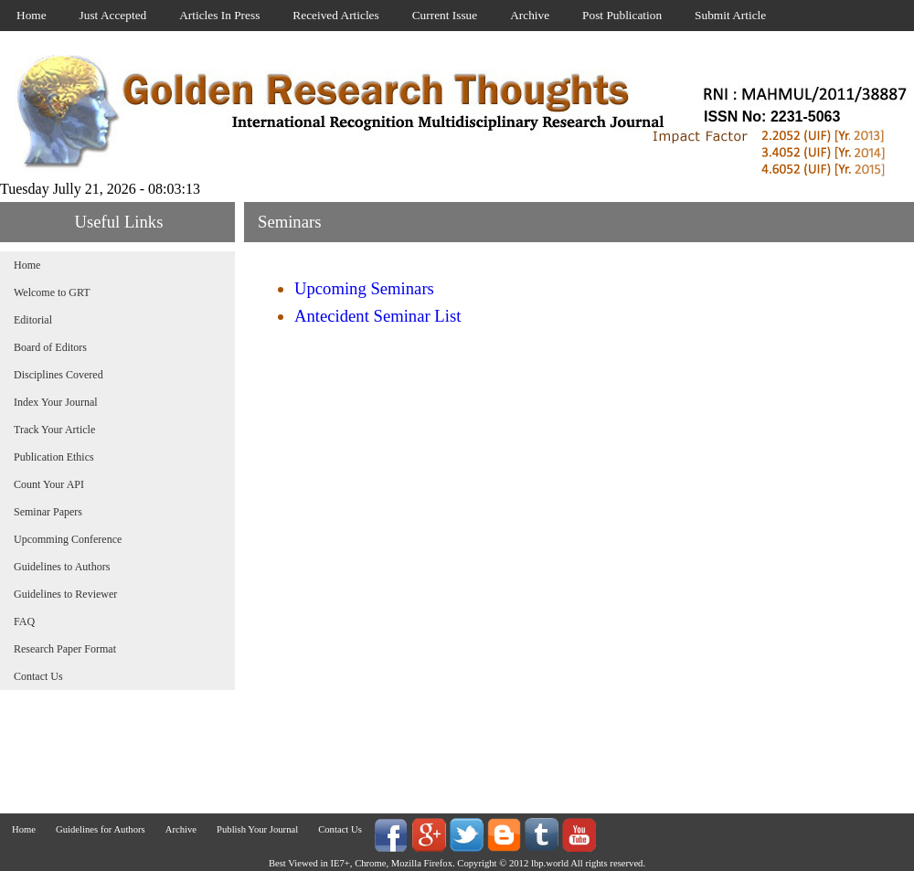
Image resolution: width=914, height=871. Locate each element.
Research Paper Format (65, 649)
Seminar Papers (48, 511)
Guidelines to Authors (62, 566)
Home (31, 15)
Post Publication (622, 15)
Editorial (33, 319)
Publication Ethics (54, 457)
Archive (529, 15)
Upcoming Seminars (364, 288)
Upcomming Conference (68, 539)
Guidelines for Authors (100, 829)
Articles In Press (219, 15)
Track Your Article (54, 429)
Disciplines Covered (58, 374)
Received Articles (335, 15)
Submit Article (730, 15)
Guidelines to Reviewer (65, 594)
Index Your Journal (56, 402)
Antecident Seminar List (377, 315)
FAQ (24, 621)
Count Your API (49, 484)
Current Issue (444, 15)
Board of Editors (50, 347)
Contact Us (38, 676)
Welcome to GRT (52, 292)
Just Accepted (113, 15)
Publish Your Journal (257, 829)
